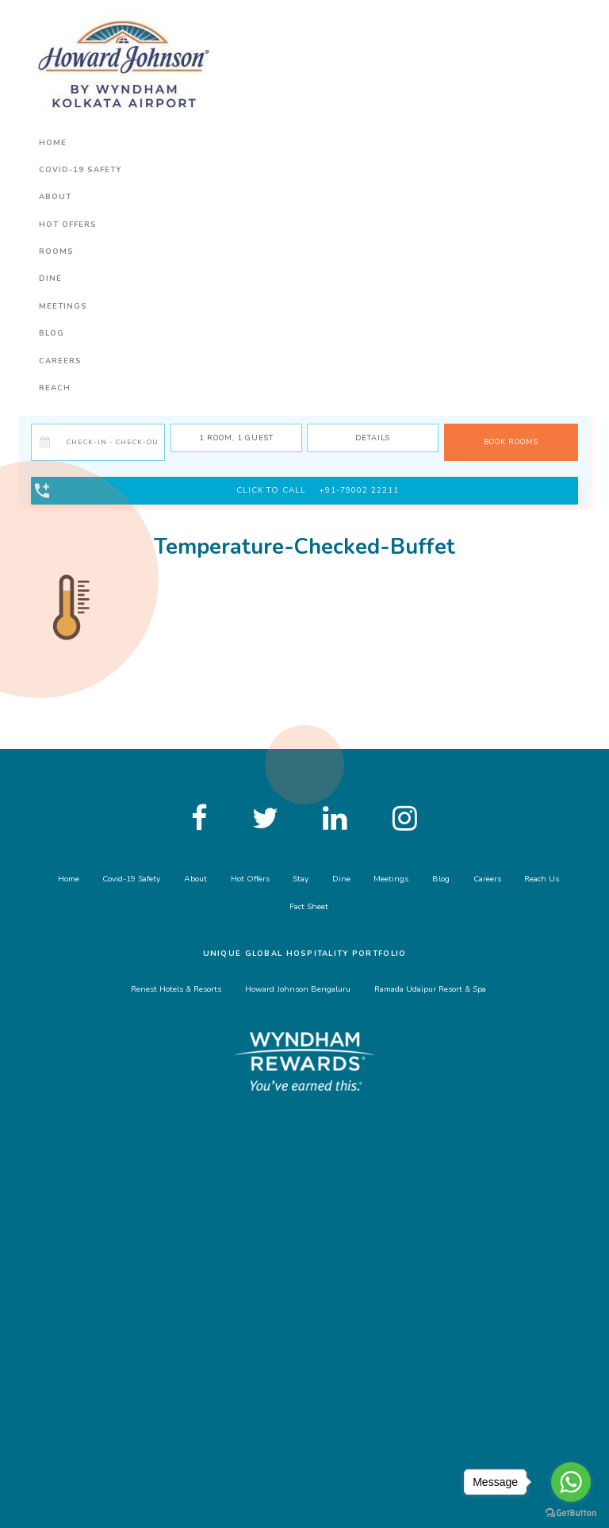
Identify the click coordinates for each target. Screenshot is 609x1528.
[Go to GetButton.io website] (571, 1512)
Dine (50, 278)
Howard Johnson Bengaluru (297, 989)
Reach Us (541, 879)
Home (53, 142)
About (55, 196)
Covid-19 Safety (80, 169)
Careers (60, 360)
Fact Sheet (308, 906)
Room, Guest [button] (236, 437)
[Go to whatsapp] (571, 1482)
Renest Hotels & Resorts (176, 989)
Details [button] (372, 437)
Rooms (56, 251)
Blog (51, 333)
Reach (55, 387)
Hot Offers (68, 224)
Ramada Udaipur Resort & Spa (430, 989)
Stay (300, 879)
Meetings (63, 306)
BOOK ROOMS (511, 441)
